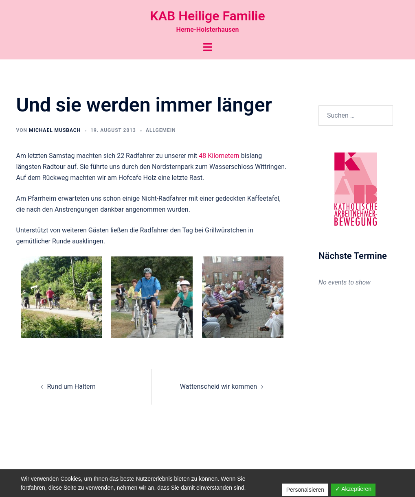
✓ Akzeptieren (353, 489)
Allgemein (161, 130)
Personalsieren (305, 489)
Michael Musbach (55, 130)
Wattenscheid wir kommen (218, 386)
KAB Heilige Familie (207, 16)
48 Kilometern (219, 156)
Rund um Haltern (71, 386)
